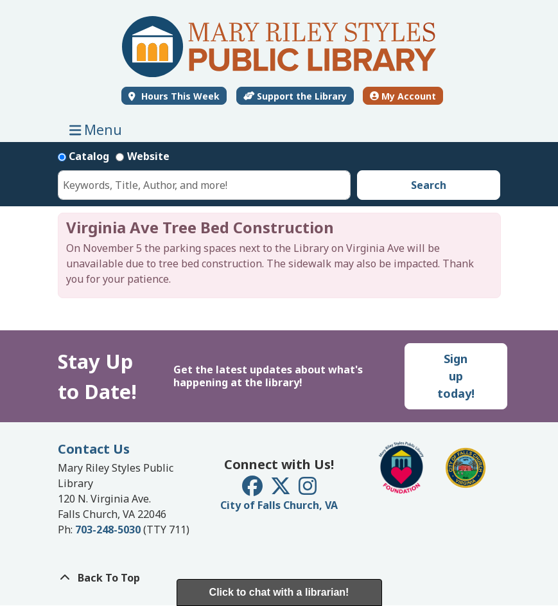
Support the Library (295, 96)
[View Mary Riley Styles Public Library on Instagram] (308, 490)
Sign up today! (456, 376)
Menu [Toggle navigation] (98, 130)
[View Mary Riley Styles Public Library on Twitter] (281, 490)
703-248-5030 (108, 529)
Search (428, 185)
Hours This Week (179, 96)
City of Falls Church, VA (279, 505)
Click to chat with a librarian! (279, 592)
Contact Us (94, 449)
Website (148, 156)
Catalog (89, 156)
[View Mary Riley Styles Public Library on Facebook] (253, 490)
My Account (403, 96)
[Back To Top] (279, 577)
